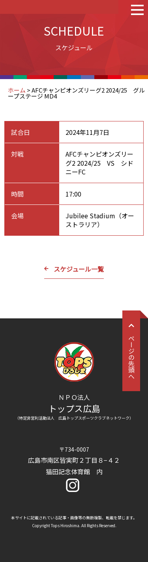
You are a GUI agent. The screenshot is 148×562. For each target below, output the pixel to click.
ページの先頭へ (131, 350)
